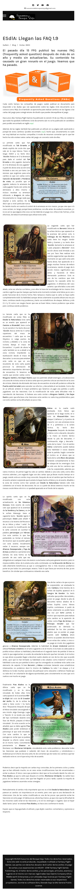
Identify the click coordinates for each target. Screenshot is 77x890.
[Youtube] (43, 5)
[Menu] (4, 15)
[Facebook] (33, 5)
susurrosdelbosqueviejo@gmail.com (40, 8)
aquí (31, 123)
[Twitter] (38, 5)
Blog (14, 45)
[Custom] (47, 5)
